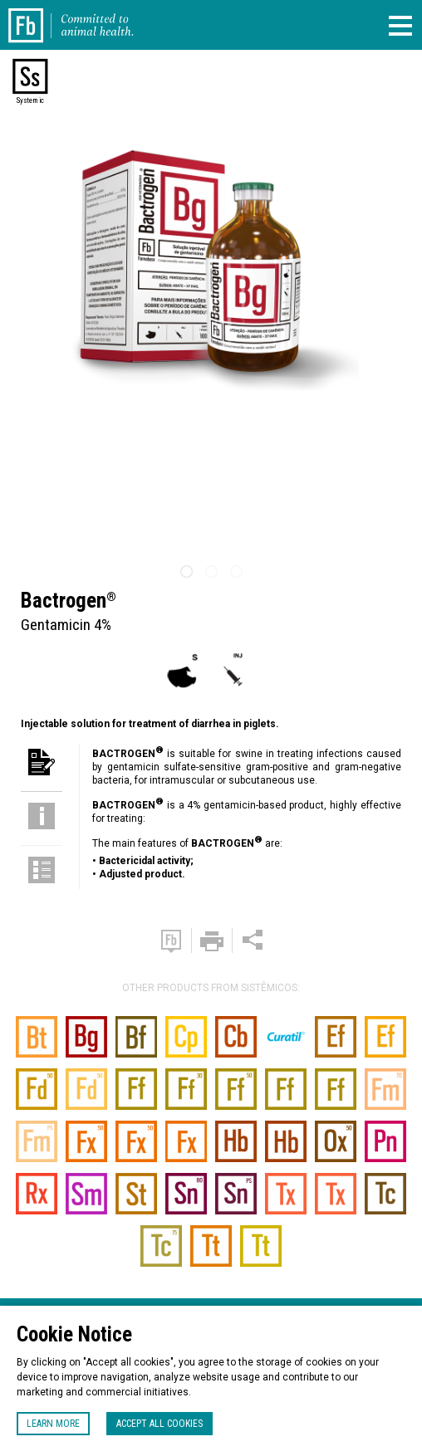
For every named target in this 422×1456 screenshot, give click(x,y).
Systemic (30, 100)
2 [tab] (211, 572)
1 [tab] (186, 572)
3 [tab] (236, 572)
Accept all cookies (159, 1423)
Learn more (53, 1423)
